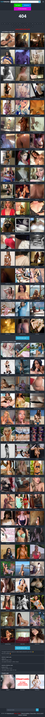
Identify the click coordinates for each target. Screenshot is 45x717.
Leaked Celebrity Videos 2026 (22, 29)
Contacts (20, 715)
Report (15, 713)
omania (5, 2)
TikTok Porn (26, 5)
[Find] (37, 709)
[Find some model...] (21, 710)
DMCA (19, 713)
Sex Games (18, 5)
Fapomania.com (10, 713)
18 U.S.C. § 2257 (40, 713)
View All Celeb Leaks (22, 338)
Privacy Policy (33, 713)
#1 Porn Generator (22, 8)
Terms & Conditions (25, 713)
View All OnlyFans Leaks (22, 648)
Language (25, 715)
